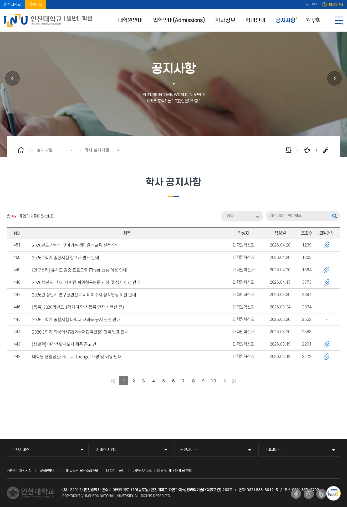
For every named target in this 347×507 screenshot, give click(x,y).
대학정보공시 (115, 471)
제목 (230, 216)
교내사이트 (272, 449)
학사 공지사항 (96, 150)
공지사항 (285, 20)
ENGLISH (336, 4)
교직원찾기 (47, 471)
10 (213, 381)
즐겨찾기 (307, 150)
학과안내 (255, 20)
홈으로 (21, 150)
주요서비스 (20, 449)
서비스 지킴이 (106, 449)
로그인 (311, 4)
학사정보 (225, 20)
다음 (224, 380)
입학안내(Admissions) (179, 20)
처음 (112, 380)
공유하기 (325, 150)
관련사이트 (188, 449)
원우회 (313, 20)
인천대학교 (12, 4)
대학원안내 (130, 20)
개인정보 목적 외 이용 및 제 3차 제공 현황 (162, 471)
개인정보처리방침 (19, 471)
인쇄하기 (288, 150)
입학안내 (35, 4)
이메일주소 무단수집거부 (80, 471)
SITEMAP (339, 20)
